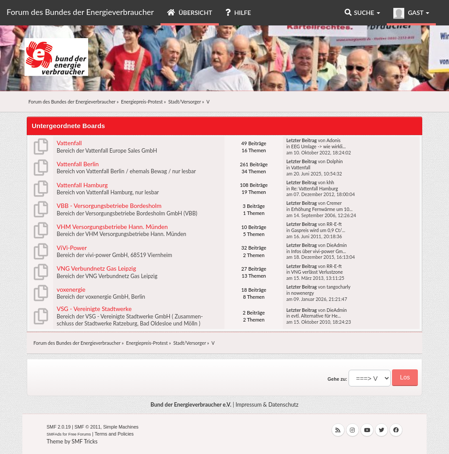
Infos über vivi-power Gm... (318, 251)
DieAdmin (337, 245)
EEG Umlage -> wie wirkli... (318, 146)
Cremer (334, 203)
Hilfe (238, 12)
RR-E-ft (334, 224)
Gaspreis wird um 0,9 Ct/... (318, 230)
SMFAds (53, 434)
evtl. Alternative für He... (316, 315)
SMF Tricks (84, 441)
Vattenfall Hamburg (82, 185)
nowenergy (302, 293)
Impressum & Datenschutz (267, 404)
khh (330, 182)
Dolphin (335, 161)
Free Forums (79, 434)
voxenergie (71, 289)
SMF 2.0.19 (58, 426)
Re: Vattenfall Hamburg (314, 188)
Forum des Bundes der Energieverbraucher (80, 12)
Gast (411, 13)
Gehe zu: (337, 379)
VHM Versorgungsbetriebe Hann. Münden (112, 226)
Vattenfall (69, 143)
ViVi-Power (72, 247)
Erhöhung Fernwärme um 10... (322, 209)
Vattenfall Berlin (78, 164)
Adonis (333, 140)
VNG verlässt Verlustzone (317, 272)
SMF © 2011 (88, 426)
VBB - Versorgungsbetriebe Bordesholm (109, 205)
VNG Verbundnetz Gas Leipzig (96, 268)
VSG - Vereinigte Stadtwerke (94, 308)
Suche (362, 12)
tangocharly (338, 287)
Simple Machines (121, 426)
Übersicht (189, 12)
